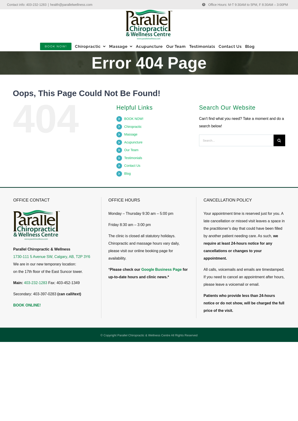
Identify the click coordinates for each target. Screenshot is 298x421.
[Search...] (236, 140)
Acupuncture (133, 142)
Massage (131, 134)
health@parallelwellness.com (71, 5)
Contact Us (132, 165)
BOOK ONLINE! (27, 305)
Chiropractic (133, 127)
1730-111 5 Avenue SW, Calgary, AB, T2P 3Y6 (51, 257)
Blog (127, 173)
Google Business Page (161, 269)
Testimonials (133, 158)
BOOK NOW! (133, 119)
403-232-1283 (36, 5)
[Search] (279, 140)
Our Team (131, 150)
